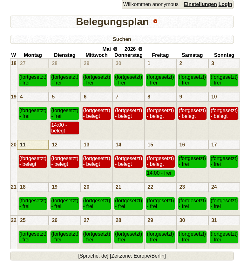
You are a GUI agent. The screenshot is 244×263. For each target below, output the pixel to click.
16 (182, 144)
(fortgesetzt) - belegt (96, 113)
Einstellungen (200, 4)
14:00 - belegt (59, 127)
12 (55, 144)
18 (14, 63)
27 (23, 63)
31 (214, 220)
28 (55, 63)
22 (150, 187)
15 (150, 144)
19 (14, 96)
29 (87, 63)
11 (23, 144)
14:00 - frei (159, 173)
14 (118, 144)
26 (55, 220)
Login (225, 4)
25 (23, 220)
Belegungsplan (112, 21)
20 (14, 144)
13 (87, 144)
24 (214, 187)
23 (182, 187)
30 (118, 63)
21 (14, 187)
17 (214, 144)
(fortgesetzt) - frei (32, 79)
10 (214, 96)
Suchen (122, 39)
